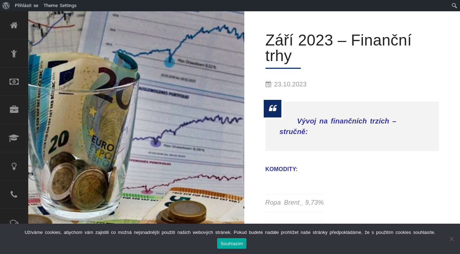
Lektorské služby (14, 138)
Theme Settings (60, 5)
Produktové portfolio (14, 110)
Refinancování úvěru (14, 82)
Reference (14, 223)
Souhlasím (232, 243)
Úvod (14, 25)
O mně (14, 54)
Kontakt (14, 195)
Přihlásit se (26, 5)
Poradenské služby (14, 166)
